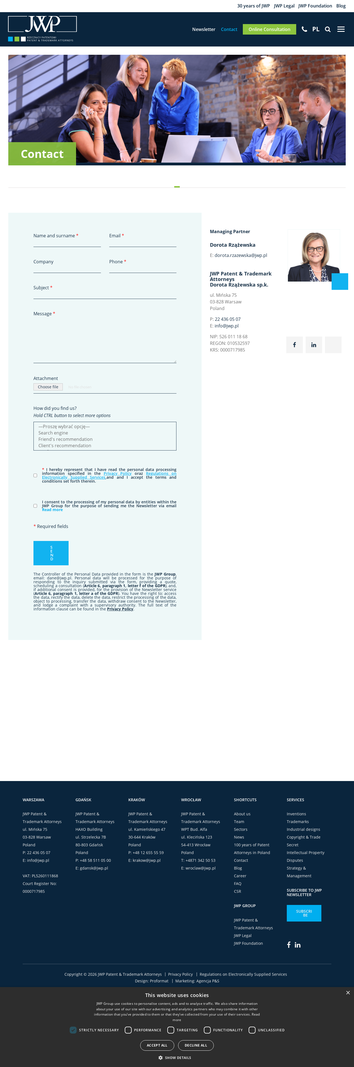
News (239, 837)
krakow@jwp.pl (147, 861)
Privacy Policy (118, 474)
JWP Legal (284, 6)
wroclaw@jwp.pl (201, 868)
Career (240, 876)
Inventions (296, 814)
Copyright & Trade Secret (304, 841)
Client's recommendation (105, 446)
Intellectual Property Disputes (305, 857)
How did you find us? (55, 409)
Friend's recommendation (105, 440)
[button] (177, 1057)
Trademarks (298, 822)
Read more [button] (52, 510)
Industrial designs (303, 830)
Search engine (105, 434)
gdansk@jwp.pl (94, 868)
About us (242, 814)
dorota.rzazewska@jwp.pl (241, 256)
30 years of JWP (253, 6)
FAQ (237, 884)
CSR (237, 892)
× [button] (348, 993)
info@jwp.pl (227, 327)
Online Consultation (269, 30)
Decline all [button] (196, 1045)
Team (239, 822)
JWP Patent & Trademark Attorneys (253, 924)
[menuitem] (315, 29)
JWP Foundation (315, 6)
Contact (229, 30)
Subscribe (304, 913)
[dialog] (177, 1027)
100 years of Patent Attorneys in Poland (252, 849)
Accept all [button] (157, 1045)
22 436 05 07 (228, 320)
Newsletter (203, 30)
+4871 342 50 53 (200, 861)
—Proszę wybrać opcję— (105, 427)
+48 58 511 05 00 (95, 861)
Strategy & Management (299, 872)
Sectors (241, 830)
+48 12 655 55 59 (148, 853)
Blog (341, 6)
